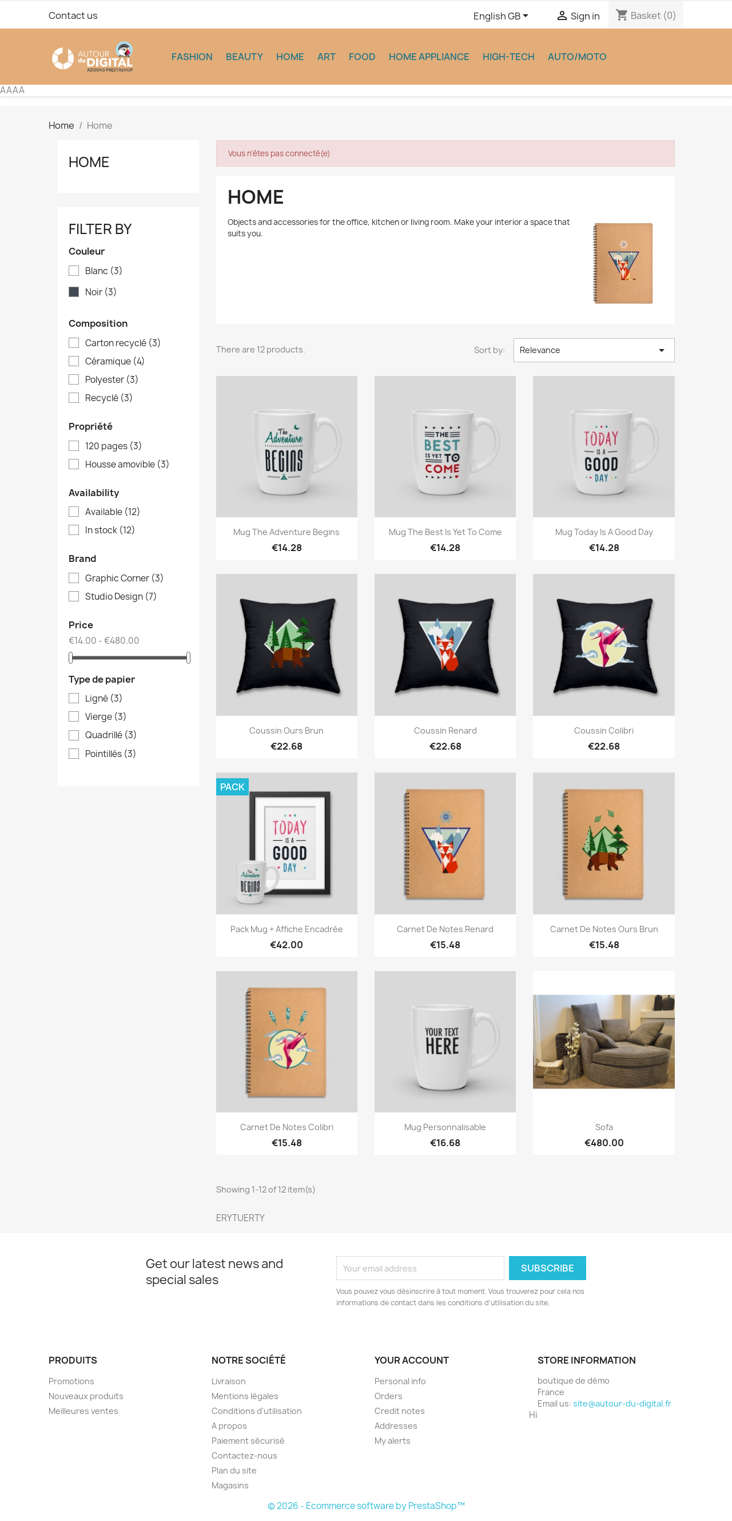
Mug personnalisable (445, 1127)
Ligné (104, 698)
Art (326, 56)
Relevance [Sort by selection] (594, 350)
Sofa (604, 1127)
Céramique (115, 361)
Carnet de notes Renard (445, 929)
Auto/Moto (577, 56)
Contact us (73, 15)
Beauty (244, 56)
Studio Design (121, 597)
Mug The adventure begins (286, 531)
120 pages (113, 446)
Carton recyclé (123, 343)
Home (290, 56)
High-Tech (509, 56)
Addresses (396, 1425)
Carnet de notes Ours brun (604, 929)
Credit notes (400, 1410)
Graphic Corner (124, 578)
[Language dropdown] (503, 16)
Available (113, 512)
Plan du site (234, 1470)
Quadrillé (111, 735)
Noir (101, 292)
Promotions (71, 1381)
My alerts (393, 1440)
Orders (389, 1396)
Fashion (192, 56)
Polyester (112, 380)
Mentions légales (245, 1396)
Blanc (104, 271)
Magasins (230, 1485)
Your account (412, 1360)
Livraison (229, 1381)
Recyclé (109, 398)
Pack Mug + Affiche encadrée (286, 929)
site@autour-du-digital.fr (622, 1403)
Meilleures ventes (83, 1410)
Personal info (400, 1381)
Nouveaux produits (86, 1396)
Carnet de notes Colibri (286, 1127)
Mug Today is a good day (604, 531)
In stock (110, 530)
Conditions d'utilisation (257, 1410)
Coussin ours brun (286, 730)
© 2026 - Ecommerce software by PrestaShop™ (366, 1506)
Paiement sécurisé (248, 1440)
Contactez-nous (244, 1455)
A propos (229, 1425)
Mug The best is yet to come (445, 531)
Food (362, 56)
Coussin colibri (604, 730)
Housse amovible (127, 464)
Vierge (106, 717)
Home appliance (429, 56)
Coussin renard (445, 730)
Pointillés (111, 754)
